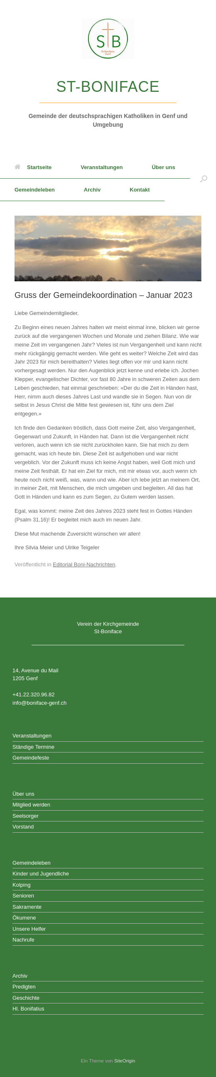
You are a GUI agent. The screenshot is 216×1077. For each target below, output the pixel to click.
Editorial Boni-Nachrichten (84, 564)
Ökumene (24, 918)
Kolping (21, 885)
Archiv (92, 190)
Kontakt (140, 190)
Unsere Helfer (29, 929)
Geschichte (25, 998)
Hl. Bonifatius (28, 1009)
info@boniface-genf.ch (39, 703)
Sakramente (27, 907)
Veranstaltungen (102, 167)
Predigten (24, 987)
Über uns (163, 167)
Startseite (33, 167)
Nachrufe (23, 940)
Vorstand (23, 827)
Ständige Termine (33, 747)
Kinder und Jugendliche (40, 873)
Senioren (23, 896)
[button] (203, 178)
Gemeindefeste (30, 758)
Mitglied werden (31, 805)
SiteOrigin (124, 1060)
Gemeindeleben (35, 190)
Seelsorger (25, 816)
